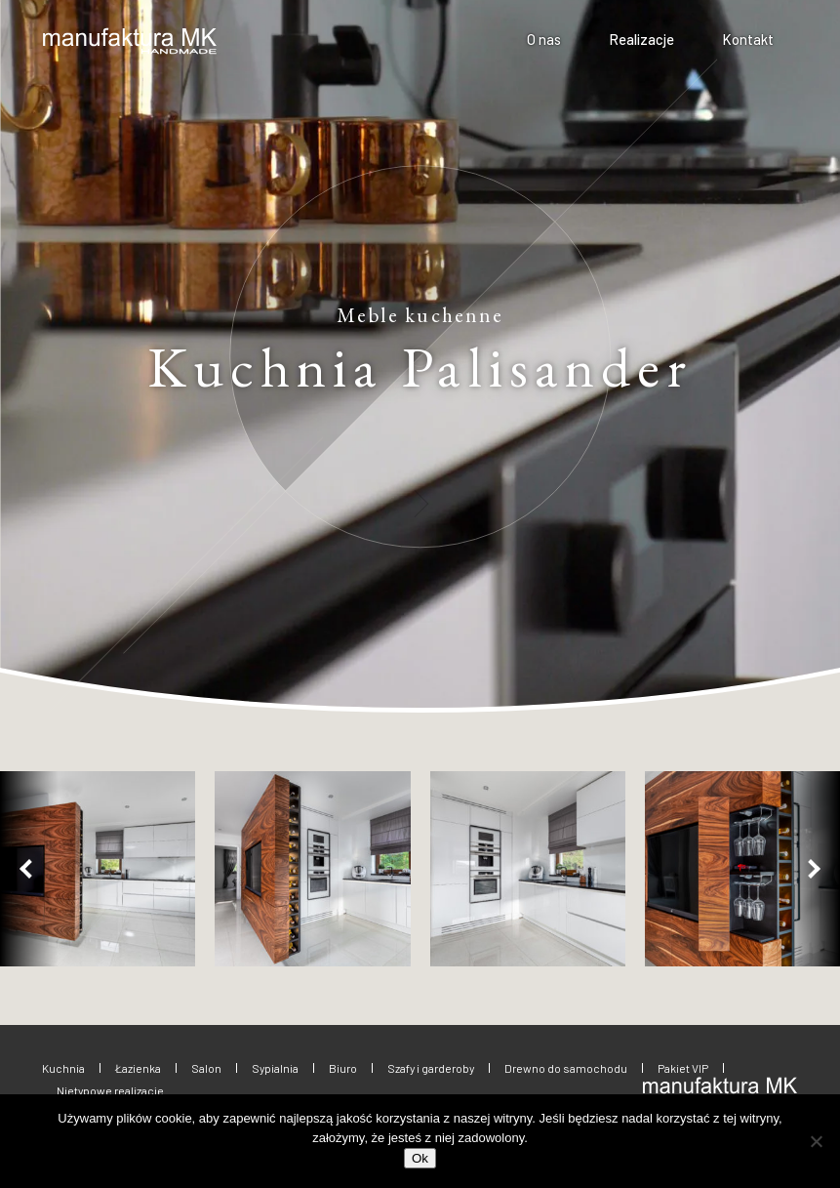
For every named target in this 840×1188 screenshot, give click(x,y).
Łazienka (138, 1068)
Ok (420, 1158)
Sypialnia (275, 1068)
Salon (206, 1068)
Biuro (343, 1068)
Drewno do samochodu (565, 1068)
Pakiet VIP (683, 1068)
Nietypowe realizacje (110, 1090)
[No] (815, 1141)
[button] (29, 868)
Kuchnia (63, 1068)
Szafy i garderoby (430, 1068)
